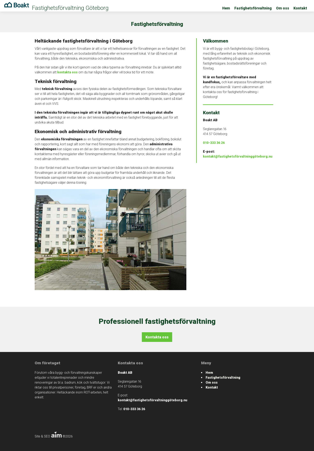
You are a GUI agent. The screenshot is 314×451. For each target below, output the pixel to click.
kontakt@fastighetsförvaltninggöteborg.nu (237, 156)
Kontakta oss (157, 337)
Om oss (282, 8)
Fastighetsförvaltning (253, 8)
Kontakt (300, 8)
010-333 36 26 (214, 143)
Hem (226, 8)
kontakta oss (67, 72)
